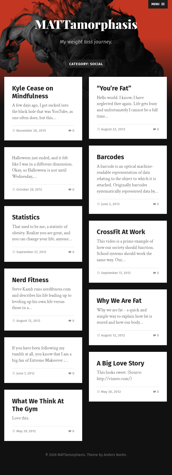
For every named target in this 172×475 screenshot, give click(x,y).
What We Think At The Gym (38, 405)
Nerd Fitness (30, 280)
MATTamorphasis (86, 24)
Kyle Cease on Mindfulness (32, 92)
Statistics (26, 217)
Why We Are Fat (119, 301)
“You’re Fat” (114, 88)
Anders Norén (115, 455)
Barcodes (110, 157)
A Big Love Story (120, 363)
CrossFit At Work (121, 232)
